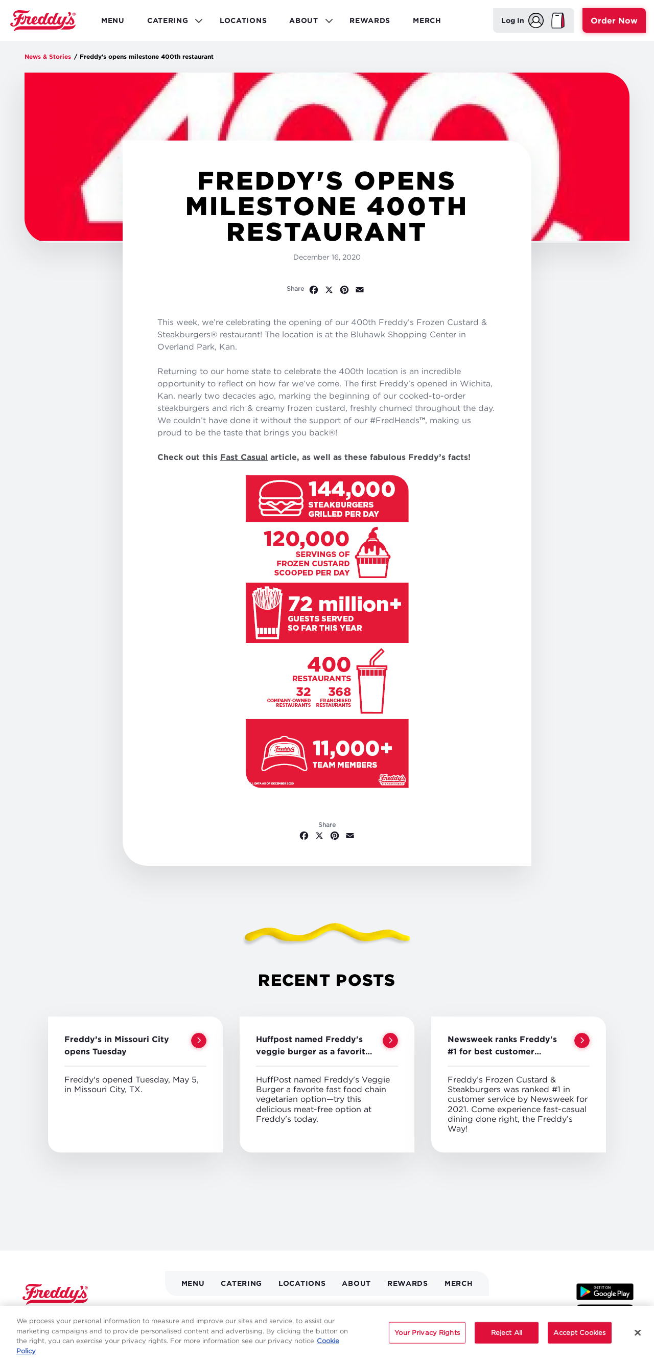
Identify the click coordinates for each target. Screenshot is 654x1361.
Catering (241, 1283)
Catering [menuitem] (171, 23)
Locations (301, 1283)
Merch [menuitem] (427, 20)
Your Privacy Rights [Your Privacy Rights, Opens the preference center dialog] (426, 1342)
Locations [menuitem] (243, 20)
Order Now (614, 20)
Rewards (407, 1283)
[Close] (637, 1342)
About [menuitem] (307, 23)
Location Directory (208, 1310)
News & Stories (48, 56)
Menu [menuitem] (113, 20)
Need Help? (459, 1310)
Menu (193, 1283)
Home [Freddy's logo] (55, 1294)
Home (43, 21)
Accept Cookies (579, 1342)
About (356, 1283)
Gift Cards (329, 1310)
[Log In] (522, 20)
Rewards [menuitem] (369, 20)
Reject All (506, 1342)
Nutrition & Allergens (393, 1310)
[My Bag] (558, 20)
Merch (459, 1283)
